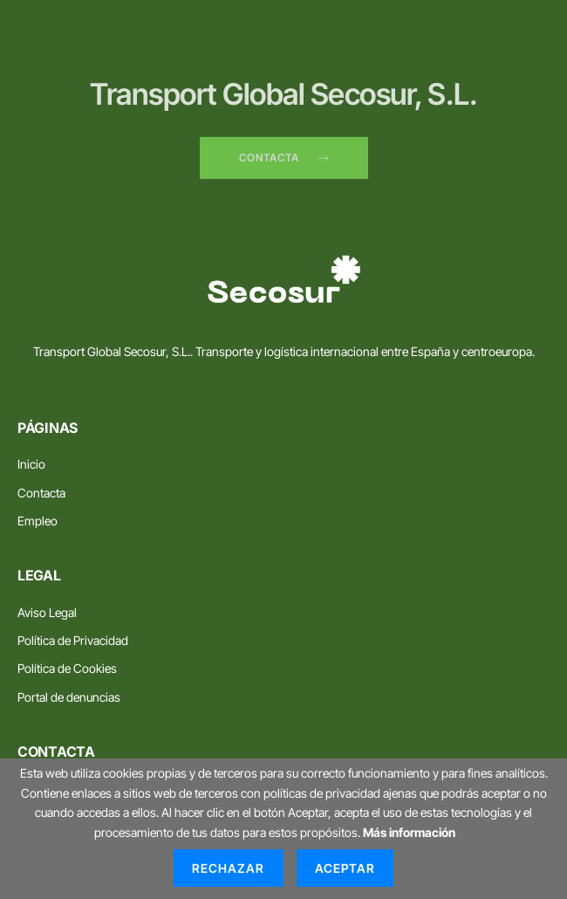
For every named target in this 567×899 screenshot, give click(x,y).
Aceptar (345, 868)
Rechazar (228, 868)
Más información (409, 832)
